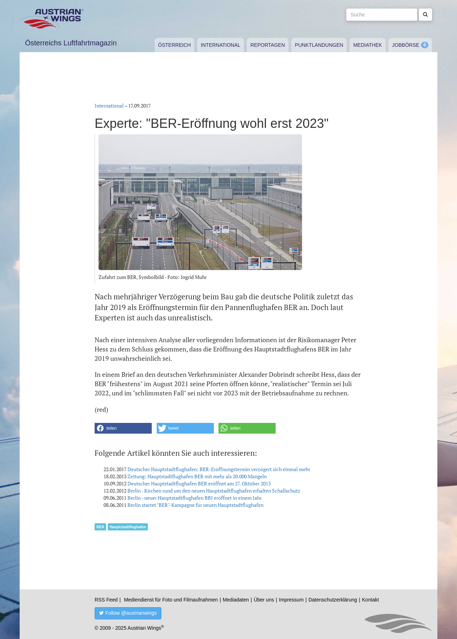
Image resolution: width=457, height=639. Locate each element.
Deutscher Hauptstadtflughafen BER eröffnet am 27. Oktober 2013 (199, 483)
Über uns (264, 600)
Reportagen (267, 45)
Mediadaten (236, 600)
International (220, 45)
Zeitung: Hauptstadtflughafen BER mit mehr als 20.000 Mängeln (197, 476)
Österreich (174, 45)
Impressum (291, 600)
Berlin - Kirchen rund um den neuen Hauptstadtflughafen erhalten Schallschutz (213, 490)
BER (100, 527)
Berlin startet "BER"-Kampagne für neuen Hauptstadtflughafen (195, 504)
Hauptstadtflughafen (128, 527)
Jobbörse (405, 45)
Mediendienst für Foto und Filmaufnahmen (171, 600)
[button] (123, 428)
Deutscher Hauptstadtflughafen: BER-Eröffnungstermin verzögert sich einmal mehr (218, 469)
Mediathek (367, 45)
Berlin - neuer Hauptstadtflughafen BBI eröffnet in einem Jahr (194, 497)
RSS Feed (106, 600)
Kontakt (370, 600)
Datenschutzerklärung (332, 600)
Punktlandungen (319, 45)
